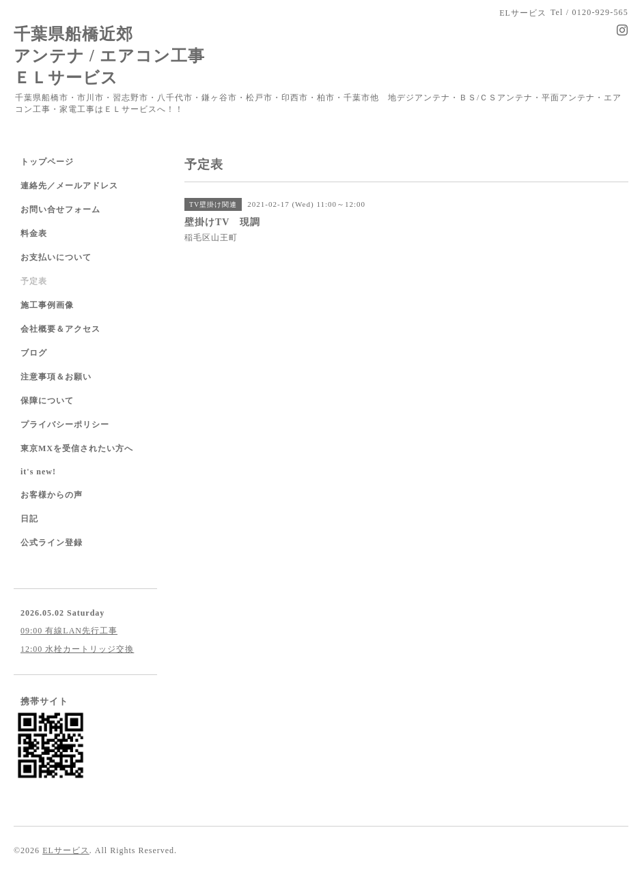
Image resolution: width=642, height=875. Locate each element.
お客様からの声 (51, 495)
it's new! (38, 471)
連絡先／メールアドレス (69, 185)
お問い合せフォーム (60, 209)
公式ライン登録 (51, 542)
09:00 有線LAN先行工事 (68, 630)
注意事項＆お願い (56, 377)
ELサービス (65, 850)
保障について (47, 400)
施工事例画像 (47, 305)
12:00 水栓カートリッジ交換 (77, 649)
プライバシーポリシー (64, 424)
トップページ (47, 162)
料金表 (33, 233)
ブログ (33, 353)
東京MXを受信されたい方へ (76, 448)
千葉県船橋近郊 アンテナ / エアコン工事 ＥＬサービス (109, 56)
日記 (29, 518)
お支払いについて (56, 257)
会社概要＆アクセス (60, 329)
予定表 (33, 281)
